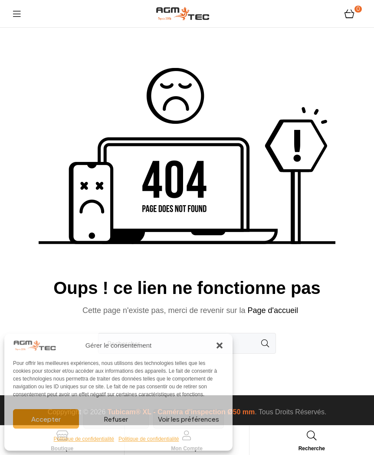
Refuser (116, 419)
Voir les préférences (188, 419)
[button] (219, 345)
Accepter (46, 419)
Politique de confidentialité (84, 439)
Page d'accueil (273, 310)
